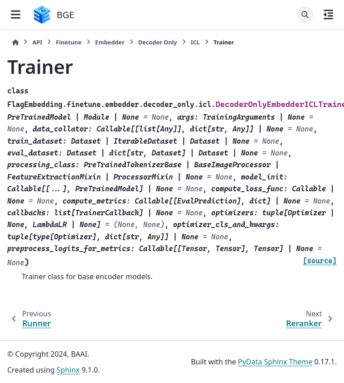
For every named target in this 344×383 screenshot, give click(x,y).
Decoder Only (157, 42)
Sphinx (68, 370)
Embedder (110, 42)
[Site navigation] (15, 14)
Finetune (69, 42)
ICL (195, 42)
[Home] (15, 42)
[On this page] (328, 14)
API (37, 42)
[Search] (305, 14)
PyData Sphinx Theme (275, 362)
